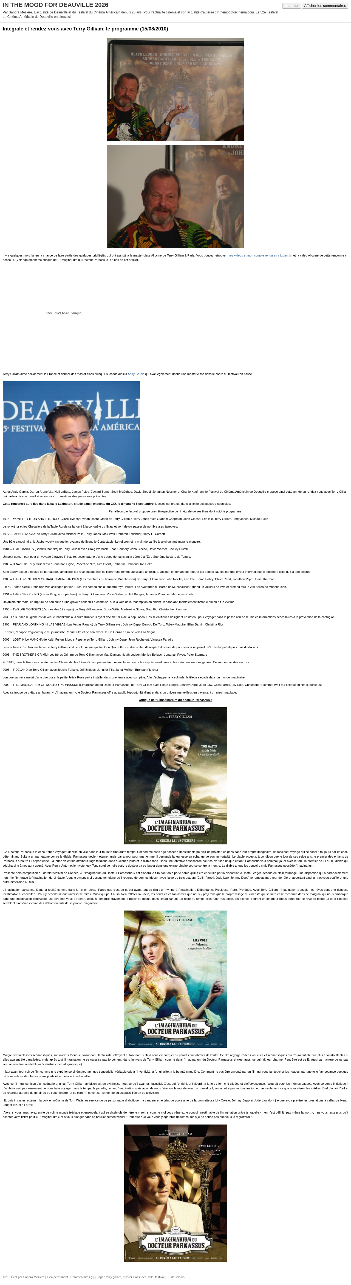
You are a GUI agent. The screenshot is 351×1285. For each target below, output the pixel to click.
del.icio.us (177, 1277)
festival (160, 1277)
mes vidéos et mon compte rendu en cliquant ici (260, 255)
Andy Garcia (136, 374)
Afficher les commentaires (325, 6)
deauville (147, 1277)
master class (131, 1277)
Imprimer (291, 6)
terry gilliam (113, 1277)
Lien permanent (57, 1277)
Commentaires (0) (82, 1277)
